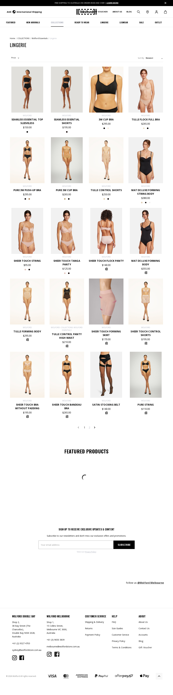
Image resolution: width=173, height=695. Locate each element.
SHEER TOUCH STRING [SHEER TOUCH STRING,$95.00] (27, 260)
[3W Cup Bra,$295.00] (106, 90)
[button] (15, 59)
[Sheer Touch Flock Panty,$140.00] (106, 231)
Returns (89, 628)
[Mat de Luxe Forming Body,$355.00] (145, 231)
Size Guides (117, 628)
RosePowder (25, 269)
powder (149, 202)
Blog (129, 11)
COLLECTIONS (57, 22)
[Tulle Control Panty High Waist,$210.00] (66, 302)
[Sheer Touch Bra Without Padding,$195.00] (27, 375)
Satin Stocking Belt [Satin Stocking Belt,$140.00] (106, 404)
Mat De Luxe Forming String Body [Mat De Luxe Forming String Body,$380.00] (145, 192)
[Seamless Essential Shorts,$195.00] (66, 90)
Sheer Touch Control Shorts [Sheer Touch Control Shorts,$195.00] (146, 333)
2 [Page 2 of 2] (89, 427)
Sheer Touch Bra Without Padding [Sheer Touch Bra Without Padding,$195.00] (27, 406)
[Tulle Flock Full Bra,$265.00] (145, 90)
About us (117, 11)
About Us (143, 622)
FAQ (114, 622)
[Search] (138, 11)
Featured (10, 22)
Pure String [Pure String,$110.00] (146, 404)
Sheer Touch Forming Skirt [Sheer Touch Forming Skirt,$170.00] (106, 333)
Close (165, 2)
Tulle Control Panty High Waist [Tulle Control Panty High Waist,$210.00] (67, 336)
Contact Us (144, 628)
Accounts (143, 634)
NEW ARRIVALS (33, 22)
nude (144, 128)
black (27, 132)
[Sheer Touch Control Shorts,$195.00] (145, 302)
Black (29, 269)
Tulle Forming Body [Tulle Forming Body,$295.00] (27, 331)
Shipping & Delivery (94, 622)
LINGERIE (104, 22)
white (145, 202)
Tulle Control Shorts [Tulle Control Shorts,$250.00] (106, 190)
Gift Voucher (100, 11)
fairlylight (29, 199)
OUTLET (158, 22)
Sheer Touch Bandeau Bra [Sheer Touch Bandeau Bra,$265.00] (67, 406)
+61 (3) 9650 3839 (56, 639)
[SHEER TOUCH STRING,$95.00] (27, 231)
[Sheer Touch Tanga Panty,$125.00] (66, 231)
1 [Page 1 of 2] (84, 427)
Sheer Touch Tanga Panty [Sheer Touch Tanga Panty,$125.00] (66, 262)
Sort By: (141, 58)
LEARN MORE (112, 3)
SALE (141, 22)
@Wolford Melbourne (150, 582)
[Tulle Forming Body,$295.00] (27, 302)
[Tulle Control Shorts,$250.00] (106, 160)
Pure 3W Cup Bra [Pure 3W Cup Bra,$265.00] (67, 190)
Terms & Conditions (121, 647)
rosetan (108, 128)
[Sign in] (156, 11)
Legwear (124, 22)
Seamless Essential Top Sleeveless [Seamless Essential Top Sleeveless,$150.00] (27, 121)
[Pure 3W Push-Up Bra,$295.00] (27, 160)
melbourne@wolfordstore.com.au (63, 646)
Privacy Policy (90, 552)
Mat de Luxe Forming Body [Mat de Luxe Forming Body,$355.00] (145, 262)
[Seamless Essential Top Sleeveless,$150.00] (27, 90)
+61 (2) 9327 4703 (21, 643)
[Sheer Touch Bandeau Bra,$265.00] (66, 375)
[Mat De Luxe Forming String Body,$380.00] (145, 160)
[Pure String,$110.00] (145, 375)
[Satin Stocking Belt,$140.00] (106, 375)
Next (94, 427)
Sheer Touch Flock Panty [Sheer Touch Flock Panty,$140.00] (106, 260)
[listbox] (154, 58)
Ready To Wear (82, 22)
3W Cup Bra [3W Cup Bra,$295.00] (106, 119)
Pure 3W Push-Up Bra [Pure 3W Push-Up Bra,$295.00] (27, 190)
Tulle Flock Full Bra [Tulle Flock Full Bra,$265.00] (146, 119)
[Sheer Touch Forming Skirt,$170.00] (106, 302)
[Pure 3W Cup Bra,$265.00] (66, 160)
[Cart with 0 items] (164, 11)
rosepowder (65, 273)
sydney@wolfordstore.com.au (26, 650)
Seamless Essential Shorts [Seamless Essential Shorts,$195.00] (67, 121)
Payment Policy (92, 634)
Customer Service (120, 634)
